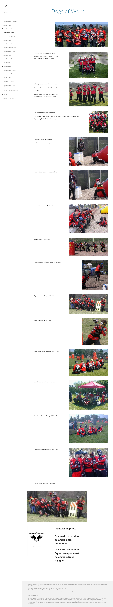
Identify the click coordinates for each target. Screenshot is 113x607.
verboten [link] (6, 94)
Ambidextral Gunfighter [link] (10, 21)
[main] (67, 11)
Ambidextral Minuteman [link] (11, 90)
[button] (111, 2)
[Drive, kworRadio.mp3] (50, 574)
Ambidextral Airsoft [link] (9, 25)
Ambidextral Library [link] (9, 66)
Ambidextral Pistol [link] (9, 44)
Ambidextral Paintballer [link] (11, 29)
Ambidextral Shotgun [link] (10, 47)
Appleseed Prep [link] (8, 55)
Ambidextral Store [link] (9, 59)
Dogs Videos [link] (11, 36)
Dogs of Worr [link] (9, 32)
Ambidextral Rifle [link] (9, 40)
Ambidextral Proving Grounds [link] (10, 86)
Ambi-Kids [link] (7, 62)
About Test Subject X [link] (10, 98)
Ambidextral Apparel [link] (10, 70)
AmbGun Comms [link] (9, 81)
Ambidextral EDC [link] (9, 77)
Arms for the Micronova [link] (11, 74)
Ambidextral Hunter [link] (10, 51)
